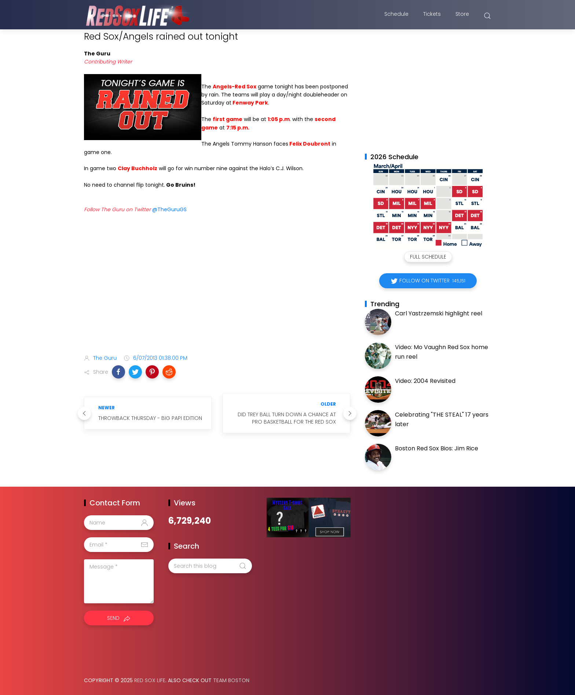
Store (462, 15)
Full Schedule (428, 256)
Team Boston (231, 680)
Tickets (432, 15)
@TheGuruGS (169, 209)
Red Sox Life (149, 680)
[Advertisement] (217, 290)
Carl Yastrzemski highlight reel (438, 313)
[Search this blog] (210, 566)
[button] (118, 371)
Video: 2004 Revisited (425, 381)
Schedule (396, 15)
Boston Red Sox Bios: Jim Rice (436, 448)
